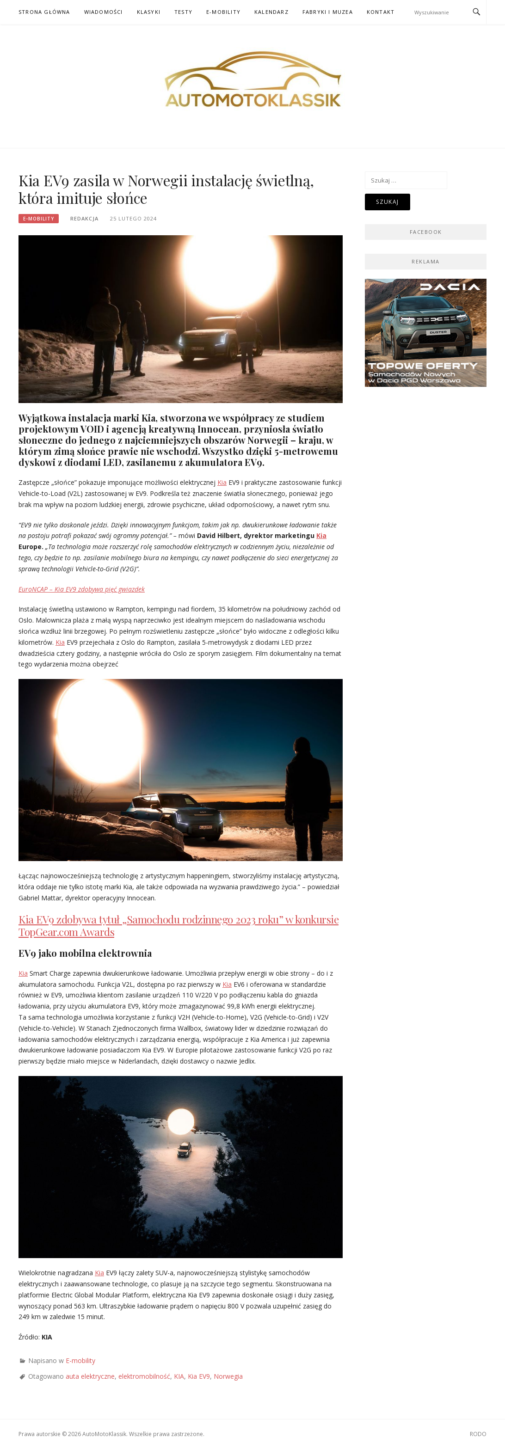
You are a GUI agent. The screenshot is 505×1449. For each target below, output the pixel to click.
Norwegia (228, 1376)
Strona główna (44, 11)
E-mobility (223, 11)
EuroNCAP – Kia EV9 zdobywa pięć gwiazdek (81, 589)
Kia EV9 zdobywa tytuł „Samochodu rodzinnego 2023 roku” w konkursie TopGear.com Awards (178, 925)
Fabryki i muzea (327, 11)
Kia (222, 482)
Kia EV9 (199, 1376)
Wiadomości (103, 11)
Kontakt (380, 11)
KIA (179, 1376)
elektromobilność (144, 1376)
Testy (183, 11)
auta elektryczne (90, 1376)
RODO (478, 1434)
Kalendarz (271, 11)
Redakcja (84, 218)
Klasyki (148, 11)
